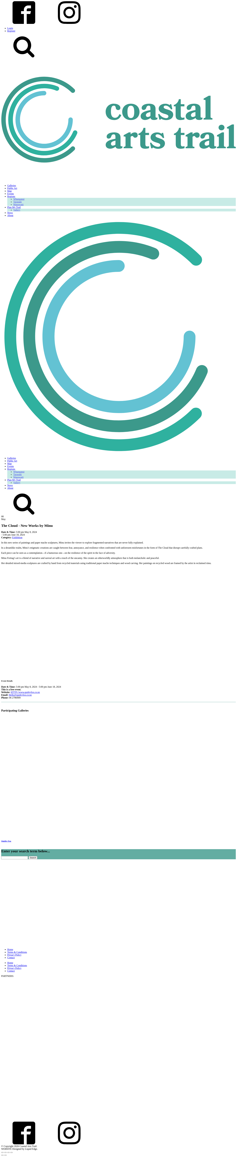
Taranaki (17, 202)
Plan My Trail (14, 207)
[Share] (8, 1152)
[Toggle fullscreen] (5, 1152)
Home (10, 949)
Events (10, 193)
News (10, 212)
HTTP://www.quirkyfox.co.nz (25, 692)
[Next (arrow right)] (5, 1155)
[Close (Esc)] (11, 1152)
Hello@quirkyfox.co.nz (20, 695)
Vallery (16, 210)
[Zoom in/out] (2, 1152)
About (10, 215)
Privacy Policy (14, 955)
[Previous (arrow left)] (2, 1155)
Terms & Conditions (17, 952)
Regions (11, 196)
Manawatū (18, 204)
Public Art (12, 188)
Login (10, 28)
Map (9, 191)
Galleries (11, 185)
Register (11, 31)
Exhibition (17, 537)
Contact (11, 957)
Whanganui (18, 199)
